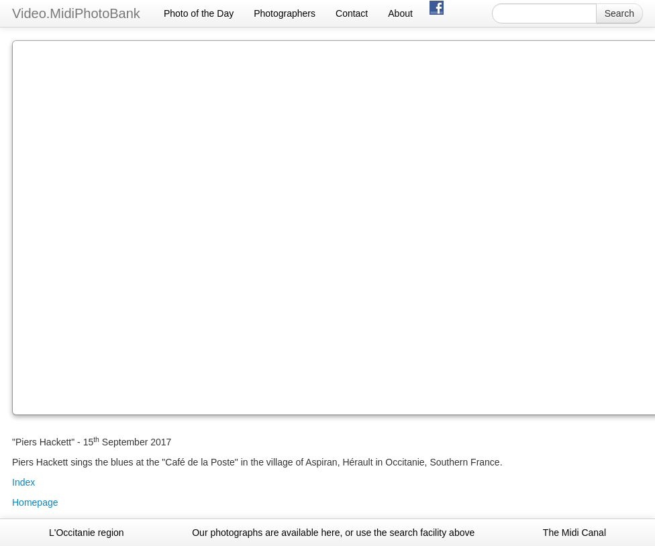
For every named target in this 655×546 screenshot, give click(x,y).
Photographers (284, 13)
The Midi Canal (574, 532)
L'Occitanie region (86, 532)
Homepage (35, 502)
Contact (352, 13)
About (400, 13)
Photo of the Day (199, 13)
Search (619, 13)
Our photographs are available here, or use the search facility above (333, 532)
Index (23, 482)
